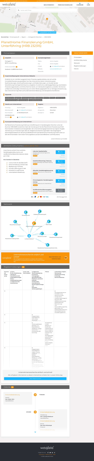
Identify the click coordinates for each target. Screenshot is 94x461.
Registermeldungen (80, 66)
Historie (76, 68)
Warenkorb (80, 4)
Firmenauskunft (14, 37)
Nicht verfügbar (60, 190)
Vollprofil (56, 66)
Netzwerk (77, 63)
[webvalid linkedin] (53, 452)
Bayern (24, 37)
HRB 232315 (47, 37)
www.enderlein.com (56, 69)
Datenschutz (49, 454)
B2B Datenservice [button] (49, 4)
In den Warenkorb (60, 152)
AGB (54, 454)
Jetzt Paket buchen (35, 378)
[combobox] (47, 10)
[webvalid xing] (55, 452)
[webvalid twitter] (50, 452)
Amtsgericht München (35, 37)
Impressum (42, 454)
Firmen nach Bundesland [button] (65, 4)
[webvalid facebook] (48, 452)
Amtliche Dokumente (80, 60)
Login (88, 4)
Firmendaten (78, 57)
